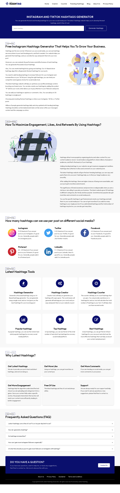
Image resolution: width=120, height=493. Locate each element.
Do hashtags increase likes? (60, 445)
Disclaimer (62, 485)
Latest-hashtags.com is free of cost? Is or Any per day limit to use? (60, 432)
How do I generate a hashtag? (60, 438)
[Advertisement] (87, 142)
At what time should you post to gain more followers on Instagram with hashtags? (60, 457)
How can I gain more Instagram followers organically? (60, 451)
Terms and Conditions (75, 485)
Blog (88, 4)
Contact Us (104, 474)
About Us (96, 4)
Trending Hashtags (77, 4)
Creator (55, 4)
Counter (64, 4)
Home (47, 4)
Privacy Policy (108, 4)
